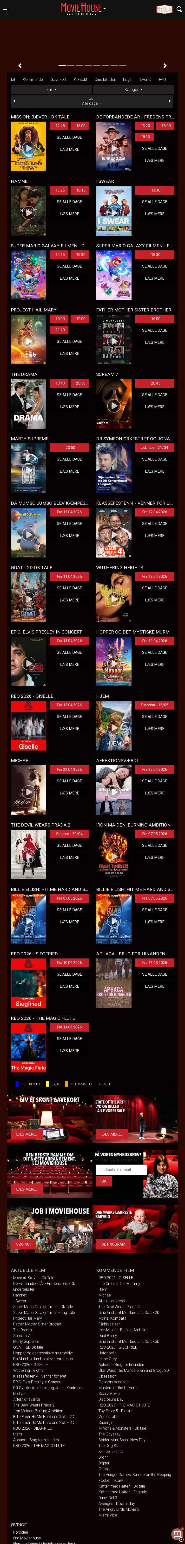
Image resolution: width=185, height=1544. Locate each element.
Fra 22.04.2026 (69, 769)
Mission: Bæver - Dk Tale (33, 1277)
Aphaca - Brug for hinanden (36, 1440)
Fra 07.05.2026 (154, 834)
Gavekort (58, 79)
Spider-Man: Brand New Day (122, 1440)
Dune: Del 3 (108, 1498)
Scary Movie (109, 1393)
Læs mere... (27, 1134)
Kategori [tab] (132, 89)
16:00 (81, 126)
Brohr (103, 1457)
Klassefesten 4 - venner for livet (39, 1376)
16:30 (81, 254)
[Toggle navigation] (5, 9)
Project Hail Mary (27, 1318)
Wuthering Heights (28, 1370)
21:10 (60, 330)
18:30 (145, 137)
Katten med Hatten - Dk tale (122, 1486)
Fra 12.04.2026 (69, 512)
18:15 (81, 190)
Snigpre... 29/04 (69, 834)
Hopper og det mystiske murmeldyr (43, 1353)
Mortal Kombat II (113, 1318)
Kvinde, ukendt (111, 1451)
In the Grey (108, 1359)
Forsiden (20, 1532)
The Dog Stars (111, 1445)
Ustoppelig (108, 1353)
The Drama (22, 1330)
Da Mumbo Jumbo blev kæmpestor (43, 1359)
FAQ (162, 79)
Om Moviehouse (27, 1538)
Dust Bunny (108, 1335)
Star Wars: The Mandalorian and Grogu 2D (134, 1370)
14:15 (60, 254)
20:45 (155, 383)
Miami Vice (108, 1515)
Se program (113, 1244)
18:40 (60, 383)
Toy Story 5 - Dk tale (116, 1411)
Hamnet (19, 1295)
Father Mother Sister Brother (37, 1324)
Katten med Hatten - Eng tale (123, 1492)
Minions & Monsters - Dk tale (122, 1428)
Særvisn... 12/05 (154, 705)
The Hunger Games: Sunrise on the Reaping (135, 1474)
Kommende (33, 79)
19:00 (81, 319)
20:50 (81, 383)
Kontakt (80, 79)
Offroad (105, 1469)
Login (127, 79)
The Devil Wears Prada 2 (33, 1405)
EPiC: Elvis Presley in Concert (37, 1382)
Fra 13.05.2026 (154, 962)
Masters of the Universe (119, 1387)
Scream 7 (21, 1335)
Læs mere (69, 149)
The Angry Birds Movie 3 (119, 1509)
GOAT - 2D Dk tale (28, 1347)
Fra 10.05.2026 (69, 962)
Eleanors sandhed (114, 1382)
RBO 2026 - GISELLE (30, 1364)
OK (103, 1181)
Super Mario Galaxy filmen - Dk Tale (43, 1306)
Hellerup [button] (86, 6)
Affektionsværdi (26, 1399)
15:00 (60, 319)
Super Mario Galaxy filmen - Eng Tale (44, 1312)
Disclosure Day (111, 1399)
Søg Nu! (23, 1244)
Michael (19, 1393)
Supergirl (106, 1422)
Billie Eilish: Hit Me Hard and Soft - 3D (43, 1422)
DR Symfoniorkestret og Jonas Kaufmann (48, 1387)
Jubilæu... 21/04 (154, 447)
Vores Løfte (109, 1416)
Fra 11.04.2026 (69, 576)
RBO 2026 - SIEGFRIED (32, 1428)
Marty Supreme (26, 1341)
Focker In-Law (111, 1480)
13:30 (155, 190)
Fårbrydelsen (109, 1324)
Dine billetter (105, 79)
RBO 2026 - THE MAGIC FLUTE (39, 1445)
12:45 (60, 126)
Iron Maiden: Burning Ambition (38, 1411)
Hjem (17, 1434)
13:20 (145, 126)
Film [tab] (49, 89)
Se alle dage (69, 137)
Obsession (107, 1376)
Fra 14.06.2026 (69, 1027)
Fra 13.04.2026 (69, 641)
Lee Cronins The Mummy (119, 1283)
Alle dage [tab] (92, 101)
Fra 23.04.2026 (154, 769)
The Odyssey (109, 1434)
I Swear (19, 1301)
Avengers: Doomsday (117, 1503)
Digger (104, 1463)
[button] (20, 65)
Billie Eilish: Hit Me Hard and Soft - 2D (43, 1416)
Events (145, 79)
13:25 (60, 190)
